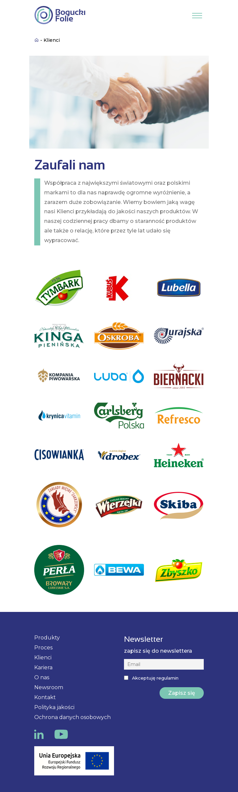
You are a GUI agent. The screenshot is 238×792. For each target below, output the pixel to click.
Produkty (47, 637)
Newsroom (48, 687)
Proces (43, 647)
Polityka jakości (54, 707)
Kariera (43, 667)
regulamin (167, 678)
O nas (41, 677)
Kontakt (45, 697)
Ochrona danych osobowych (72, 717)
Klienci (43, 657)
